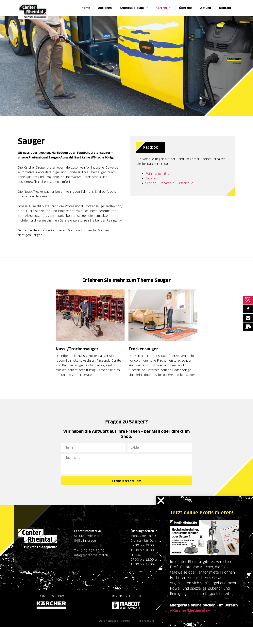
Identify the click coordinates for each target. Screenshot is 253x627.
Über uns (185, 8)
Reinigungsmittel (157, 173)
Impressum (146, 620)
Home (85, 8)
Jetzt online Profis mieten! (201, 513)
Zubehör (151, 178)
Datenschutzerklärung (115, 620)
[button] (161, 501)
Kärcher (161, 8)
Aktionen (105, 8)
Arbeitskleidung (132, 8)
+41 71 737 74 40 (90, 550)
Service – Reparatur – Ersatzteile (169, 183)
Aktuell (205, 8)
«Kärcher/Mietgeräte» (190, 610)
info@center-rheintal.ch (91, 555)
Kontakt (225, 8)
